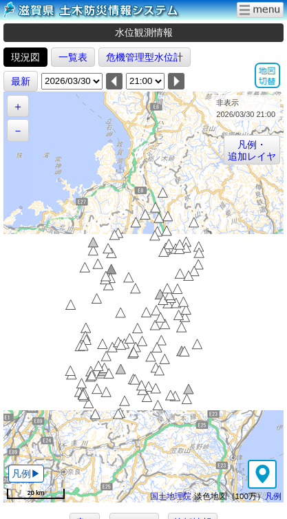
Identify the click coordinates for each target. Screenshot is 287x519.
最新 (20, 81)
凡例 (273, 495)
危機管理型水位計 (144, 57)
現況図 (25, 57)
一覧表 (73, 57)
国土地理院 (170, 495)
